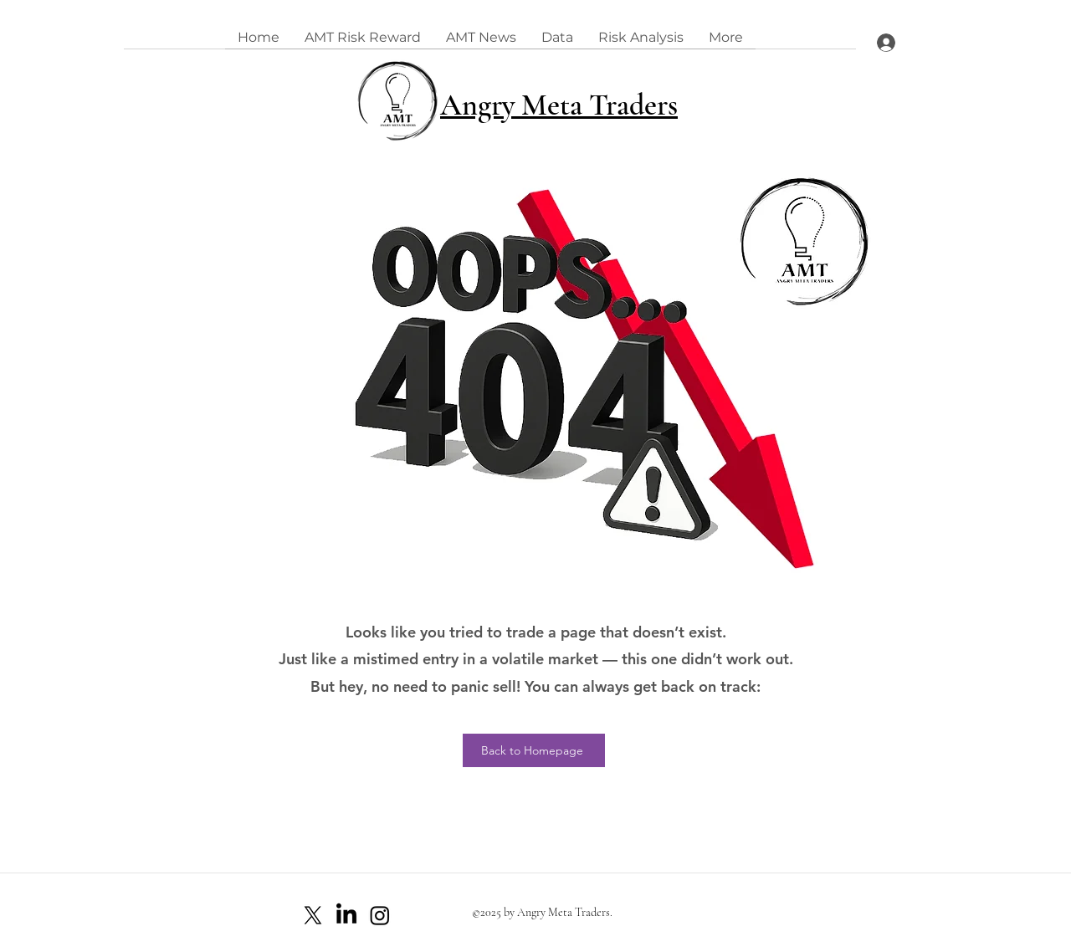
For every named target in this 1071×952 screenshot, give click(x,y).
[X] (312, 915)
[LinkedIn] (346, 915)
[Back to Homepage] (534, 750)
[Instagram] (379, 915)
